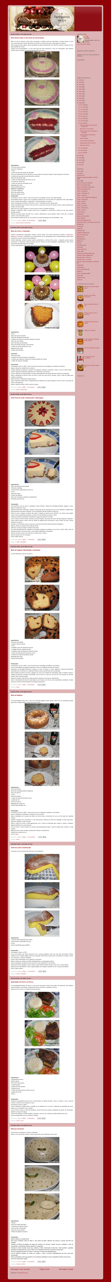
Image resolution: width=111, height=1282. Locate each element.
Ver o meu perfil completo (83, 44)
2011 (80, 164)
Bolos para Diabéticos (83, 189)
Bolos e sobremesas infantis (84, 187)
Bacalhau (79, 175)
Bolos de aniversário (25, 222)
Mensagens (80, 238)
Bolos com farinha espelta (84, 183)
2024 (80, 84)
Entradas (79, 224)
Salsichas (79, 267)
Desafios (79, 214)
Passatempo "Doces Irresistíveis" (89, 357)
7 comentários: (31, 539)
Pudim (78, 251)
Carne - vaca (80, 209)
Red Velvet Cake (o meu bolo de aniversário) (27, 38)
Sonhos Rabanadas (82, 269)
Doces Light (80, 218)
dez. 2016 (83, 104)
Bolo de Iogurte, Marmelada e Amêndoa (25, 550)
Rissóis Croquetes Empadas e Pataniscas (88, 261)
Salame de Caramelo (89, 330)
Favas (78, 228)
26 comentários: (31, 220)
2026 (80, 80)
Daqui (16, 834)
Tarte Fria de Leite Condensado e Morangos (27, 398)
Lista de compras (81, 234)
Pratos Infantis (81, 249)
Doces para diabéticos (83, 220)
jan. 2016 (83, 152)
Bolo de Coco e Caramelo (20, 231)
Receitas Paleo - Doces (83, 259)
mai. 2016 (83, 120)
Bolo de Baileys (17, 695)
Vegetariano (80, 277)
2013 (80, 160)
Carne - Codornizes (82, 193)
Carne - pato (80, 201)
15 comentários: (31, 837)
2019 (80, 96)
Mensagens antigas (66, 1269)
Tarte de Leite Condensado (21, 847)
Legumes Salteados (82, 232)
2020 (80, 93)
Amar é (79, 171)
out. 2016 (83, 109)
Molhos (79, 241)
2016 (80, 103)
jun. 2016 (83, 118)
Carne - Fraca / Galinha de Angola (86, 197)
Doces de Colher (20, 1264)
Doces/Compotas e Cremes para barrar (87, 222)
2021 (80, 91)
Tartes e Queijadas (21, 542)
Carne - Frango (81, 199)
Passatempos (23, 389)
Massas (79, 236)
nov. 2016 (83, 107)
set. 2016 (83, 111)
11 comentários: (31, 971)
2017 (80, 100)
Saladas (79, 265)
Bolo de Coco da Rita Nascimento (89, 296)
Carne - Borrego (81, 191)
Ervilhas (79, 226)
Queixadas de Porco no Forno (22, 982)
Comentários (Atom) (22, 1272)
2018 (80, 98)
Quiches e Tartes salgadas (84, 255)
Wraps (79, 279)
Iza (87, 36)
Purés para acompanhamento (85, 253)
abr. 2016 (83, 123)
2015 (80, 155)
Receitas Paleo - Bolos (83, 257)
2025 (80, 82)
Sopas (78, 271)
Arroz (78, 173)
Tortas (78, 275)
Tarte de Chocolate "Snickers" (92, 348)
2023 (80, 87)
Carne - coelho (81, 195)
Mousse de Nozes (17, 1129)
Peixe (78, 247)
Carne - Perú (80, 203)
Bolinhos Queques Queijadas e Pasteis (87, 177)
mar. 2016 (83, 148)
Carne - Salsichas (81, 207)
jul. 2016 (82, 116)
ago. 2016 (83, 114)
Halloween (80, 230)
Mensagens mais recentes (20, 1269)
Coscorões (80, 212)
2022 (80, 89)
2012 (80, 162)
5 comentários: (31, 387)
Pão (78, 243)
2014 (80, 157)
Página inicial (44, 1269)
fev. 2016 (82, 150)
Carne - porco (20, 1120)
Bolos (17, 222)
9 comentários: (31, 684)
